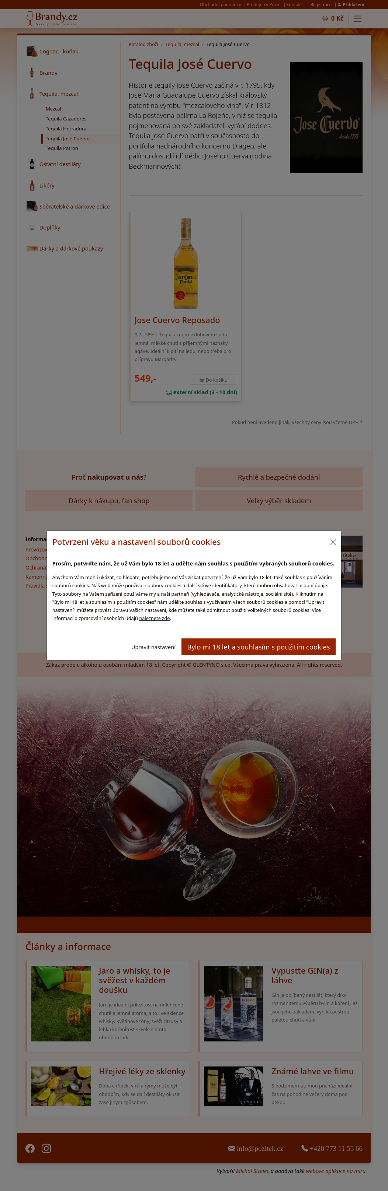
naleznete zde (154, 618)
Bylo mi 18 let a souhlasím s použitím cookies (258, 646)
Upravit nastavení (153, 647)
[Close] (333, 542)
